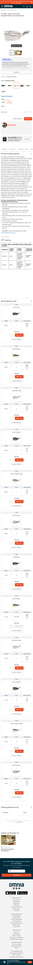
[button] (16, 153)
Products (3, 10)
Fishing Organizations (16, 923)
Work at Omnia (16, 935)
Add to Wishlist (17, 118)
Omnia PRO (16, 926)
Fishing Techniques (16, 919)
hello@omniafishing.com (16, 957)
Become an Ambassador (16, 937)
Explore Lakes (16, 925)
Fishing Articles (16, 917)
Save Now (19, 2)
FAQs (16, 948)
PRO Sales (16, 905)
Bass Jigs (13, 10)
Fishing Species (16, 921)
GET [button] (30, 962)
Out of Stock (19, 626)
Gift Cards (16, 910)
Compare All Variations (6, 96)
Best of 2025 (16, 908)
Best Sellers (16, 901)
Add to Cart (28, 118)
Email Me (16, 616)
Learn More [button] (27, 139)
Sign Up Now (16, 875)
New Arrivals (16, 899)
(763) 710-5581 (16, 955)
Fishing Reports (16, 916)
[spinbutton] (12, 335)
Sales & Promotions (16, 907)
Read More (16, 72)
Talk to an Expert (16, 944)
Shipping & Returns (16, 946)
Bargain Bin (16, 903)
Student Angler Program (16, 939)
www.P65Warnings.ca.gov (8, 232)
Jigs (8, 10)
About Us (16, 932)
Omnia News (16, 934)
